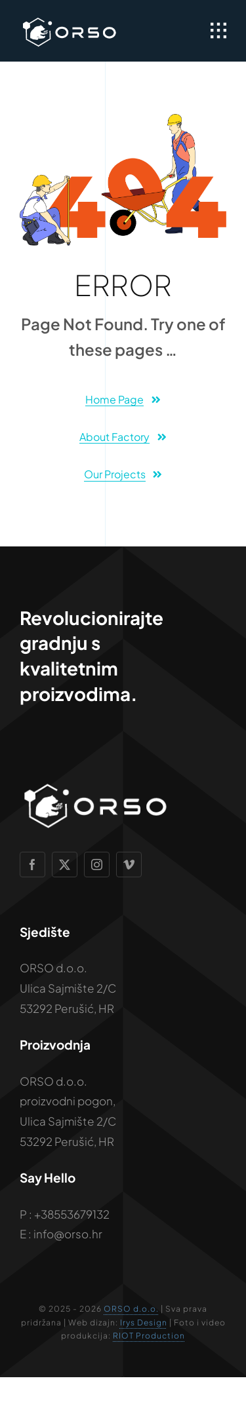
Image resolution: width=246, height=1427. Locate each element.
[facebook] (32, 864)
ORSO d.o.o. (131, 1309)
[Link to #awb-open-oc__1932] (218, 31)
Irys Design (143, 1322)
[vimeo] (129, 864)
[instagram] (97, 864)
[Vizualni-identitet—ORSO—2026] (69, 19)
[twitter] (64, 864)
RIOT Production (149, 1336)
